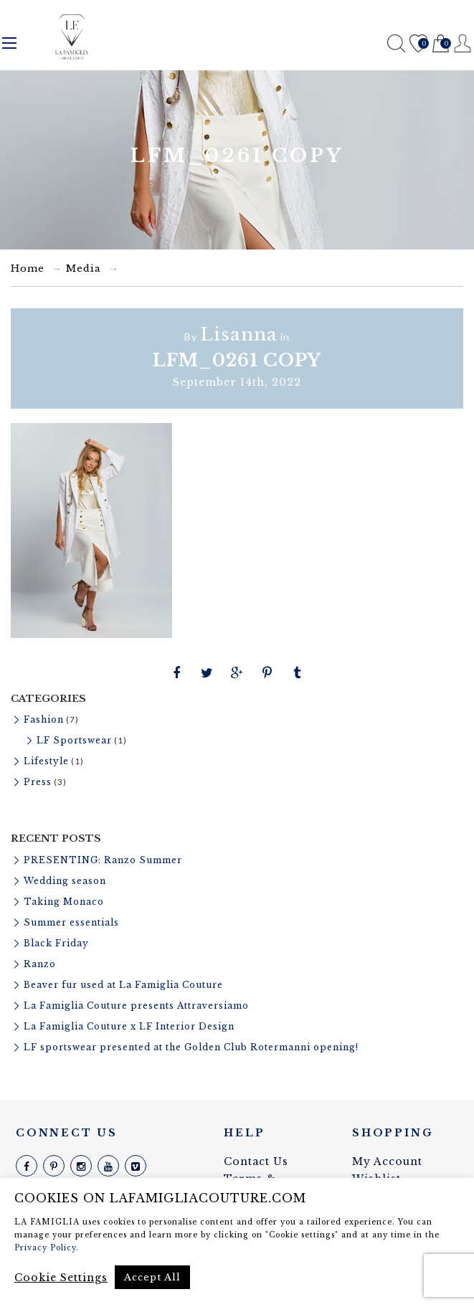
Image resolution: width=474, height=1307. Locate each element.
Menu (9, 43)
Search (396, 43)
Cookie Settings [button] (61, 1277)
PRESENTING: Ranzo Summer (103, 860)
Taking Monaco (64, 901)
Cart (441, 44)
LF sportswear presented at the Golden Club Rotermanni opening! (191, 1047)
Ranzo (40, 964)
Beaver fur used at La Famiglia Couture (123, 984)
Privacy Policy (45, 1248)
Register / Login (463, 43)
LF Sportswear (74, 740)
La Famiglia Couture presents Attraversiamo (136, 1005)
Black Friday (56, 943)
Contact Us (256, 1161)
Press (38, 781)
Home (27, 268)
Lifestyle (46, 761)
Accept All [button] (152, 1277)
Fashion (44, 719)
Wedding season (65, 880)
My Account (387, 1161)
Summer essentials (71, 922)
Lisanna (239, 334)
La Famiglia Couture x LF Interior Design (129, 1026)
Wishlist (418, 44)
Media (83, 268)
